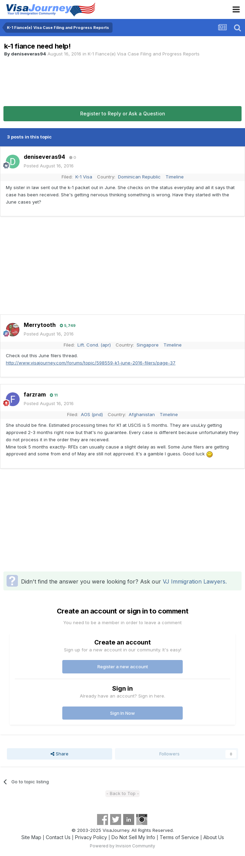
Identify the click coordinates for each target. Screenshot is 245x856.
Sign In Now (122, 713)
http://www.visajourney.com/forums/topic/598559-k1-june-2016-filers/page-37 (90, 362)
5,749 (68, 325)
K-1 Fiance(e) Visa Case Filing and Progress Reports (144, 53)
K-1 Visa (83, 176)
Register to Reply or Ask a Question (122, 113)
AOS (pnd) (92, 414)
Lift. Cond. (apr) (94, 345)
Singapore (148, 345)
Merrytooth (40, 324)
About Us (213, 837)
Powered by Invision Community (122, 845)
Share (59, 754)
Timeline (175, 176)
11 (53, 395)
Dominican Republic (139, 176)
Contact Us (58, 837)
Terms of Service (179, 837)
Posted (49, 165)
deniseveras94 (28, 53)
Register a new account (122, 666)
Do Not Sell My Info (133, 837)
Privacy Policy (91, 837)
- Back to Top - (122, 793)
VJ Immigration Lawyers (194, 581)
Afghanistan (142, 414)
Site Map (31, 837)
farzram (35, 394)
